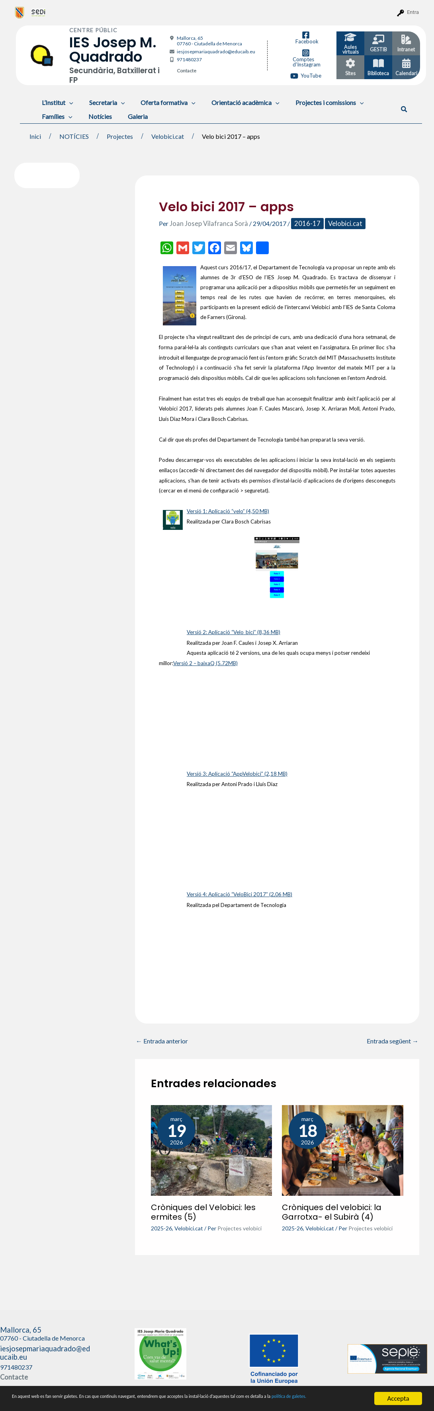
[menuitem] (19, 12)
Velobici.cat (336, 223)
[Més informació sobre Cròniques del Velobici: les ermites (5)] (211, 1147)
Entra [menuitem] (413, 12)
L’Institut (56, 102)
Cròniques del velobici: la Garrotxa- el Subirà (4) (331, 1210)
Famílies (55, 116)
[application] (68, 102)
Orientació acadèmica (234, 102)
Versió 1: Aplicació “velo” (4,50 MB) (228, 510)
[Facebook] (306, 37)
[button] (404, 109)
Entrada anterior (162, 1039)
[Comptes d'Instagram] (306, 58)
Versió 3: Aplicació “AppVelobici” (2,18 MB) (237, 772)
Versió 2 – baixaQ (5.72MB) (205, 662)
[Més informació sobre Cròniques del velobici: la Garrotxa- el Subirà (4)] (342, 1147)
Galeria (130, 116)
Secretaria (102, 102)
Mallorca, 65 (209, 40)
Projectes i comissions (315, 102)
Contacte (186, 71)
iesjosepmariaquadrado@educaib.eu (216, 51)
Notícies (95, 116)
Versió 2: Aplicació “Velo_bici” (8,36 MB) (233, 631)
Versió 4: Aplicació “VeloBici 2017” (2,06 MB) (239, 892)
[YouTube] (305, 76)
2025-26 (161, 1226)
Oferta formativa (160, 102)
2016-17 (301, 223)
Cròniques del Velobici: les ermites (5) (203, 1210)
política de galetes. (68, 1402)
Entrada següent (392, 1039)
